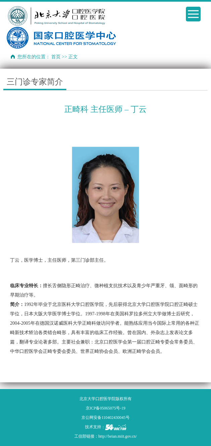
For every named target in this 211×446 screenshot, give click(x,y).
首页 (56, 56)
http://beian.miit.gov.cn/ (117, 436)
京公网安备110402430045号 (105, 417)
